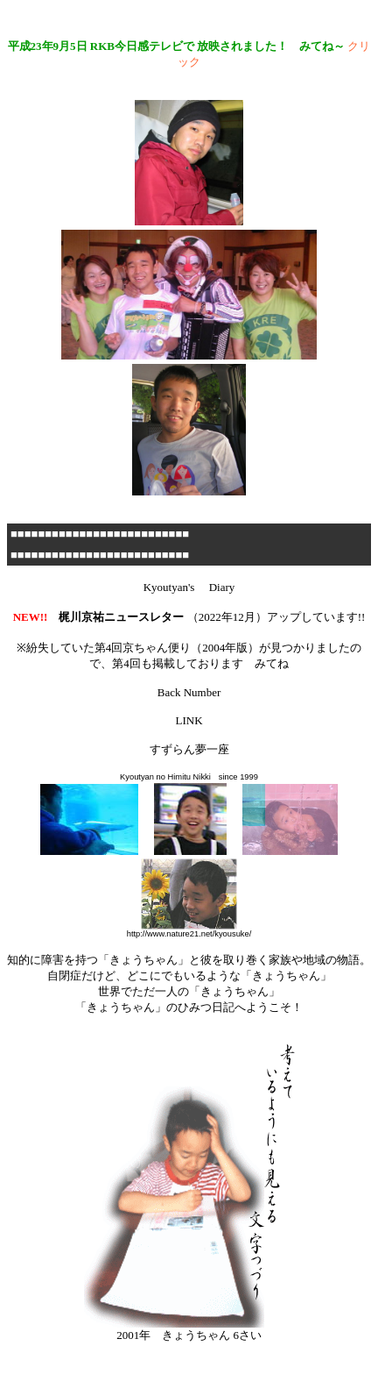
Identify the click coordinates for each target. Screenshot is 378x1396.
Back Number (189, 692)
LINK (188, 720)
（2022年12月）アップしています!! (189, 616)
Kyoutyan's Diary (189, 587)
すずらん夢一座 (189, 749)
